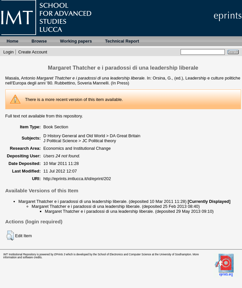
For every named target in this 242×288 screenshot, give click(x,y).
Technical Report (122, 41)
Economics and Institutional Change (77, 148)
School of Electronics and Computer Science (124, 254)
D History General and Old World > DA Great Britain (91, 135)
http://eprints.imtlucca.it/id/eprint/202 (77, 178)
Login (8, 51)
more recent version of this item (74, 99)
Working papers (76, 41)
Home (12, 41)
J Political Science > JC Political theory (79, 140)
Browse (39, 41)
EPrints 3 (59, 254)
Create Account (32, 51)
